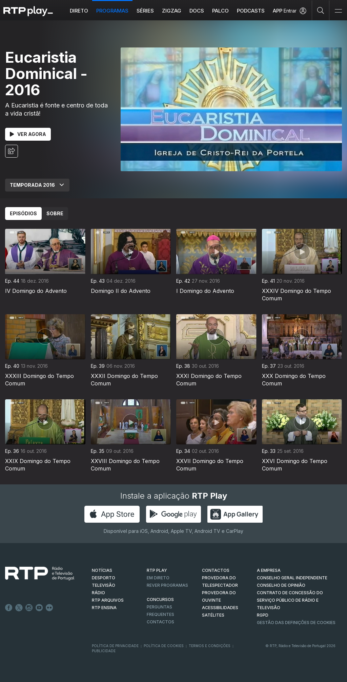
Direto (79, 10)
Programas (113, 10)
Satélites (213, 615)
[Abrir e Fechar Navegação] (338, 11)
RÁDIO (98, 592)
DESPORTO (103, 577)
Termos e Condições (209, 646)
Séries (145, 10)
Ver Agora (28, 134)
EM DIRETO (158, 577)
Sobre (54, 213)
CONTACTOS (215, 570)
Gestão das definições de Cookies (296, 622)
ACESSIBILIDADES (220, 607)
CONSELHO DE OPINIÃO (281, 585)
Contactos (160, 621)
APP (278, 10)
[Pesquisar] (320, 10)
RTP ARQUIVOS (108, 600)
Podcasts (251, 10)
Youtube (39, 607)
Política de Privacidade (115, 646)
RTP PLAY (157, 570)
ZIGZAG (172, 10)
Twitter (19, 607)
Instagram (29, 607)
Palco (220, 10)
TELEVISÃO (103, 585)
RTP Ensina (104, 607)
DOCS (197, 10)
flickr (49, 607)
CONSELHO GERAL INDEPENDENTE (292, 577)
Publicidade (104, 651)
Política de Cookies (164, 646)
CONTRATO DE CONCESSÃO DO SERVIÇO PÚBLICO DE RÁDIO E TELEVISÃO (290, 600)
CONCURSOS (160, 599)
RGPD (262, 615)
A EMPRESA (269, 570)
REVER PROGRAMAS (167, 585)
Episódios (23, 213)
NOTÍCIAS (102, 570)
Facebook (9, 607)
